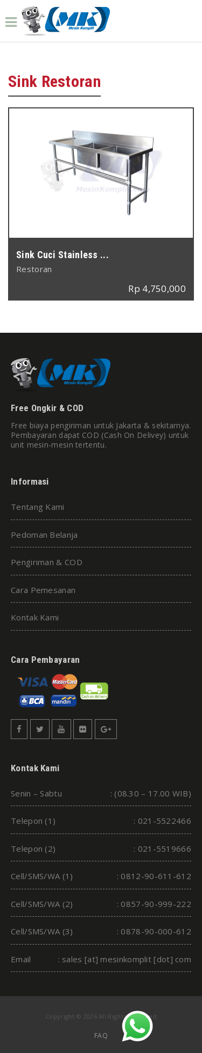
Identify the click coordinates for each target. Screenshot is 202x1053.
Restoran (34, 269)
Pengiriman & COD (46, 562)
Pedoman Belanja (44, 534)
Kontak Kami (35, 617)
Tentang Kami (38, 506)
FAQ (101, 1035)
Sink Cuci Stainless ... (62, 254)
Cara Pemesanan (43, 589)
